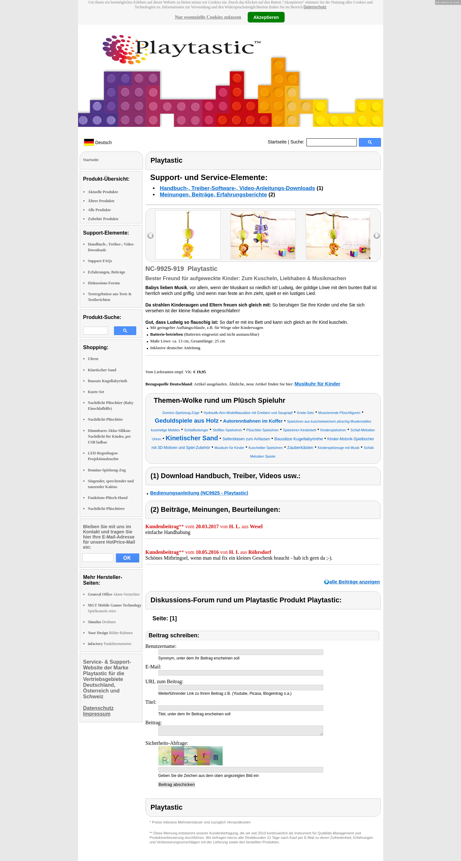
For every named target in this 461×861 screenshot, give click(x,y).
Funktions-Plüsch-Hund (108, 497)
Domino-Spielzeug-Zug (107, 470)
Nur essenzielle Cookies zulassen (208, 17)
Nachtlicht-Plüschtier (105, 419)
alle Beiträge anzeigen (354, 581)
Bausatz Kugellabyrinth (107, 381)
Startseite (277, 141)
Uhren (93, 359)
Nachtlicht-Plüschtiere (106, 508)
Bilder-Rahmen (110, 633)
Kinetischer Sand (102, 370)
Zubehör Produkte (103, 219)
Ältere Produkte (101, 201)
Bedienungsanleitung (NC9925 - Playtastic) (199, 492)
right (377, 236)
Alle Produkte (99, 210)
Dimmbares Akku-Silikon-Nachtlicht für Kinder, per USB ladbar (109, 436)
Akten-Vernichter (114, 594)
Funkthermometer (110, 643)
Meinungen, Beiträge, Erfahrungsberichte (213, 195)
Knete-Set (96, 392)
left (150, 236)
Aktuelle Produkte (103, 192)
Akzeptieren (266, 17)
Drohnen (102, 622)
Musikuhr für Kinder (318, 383)
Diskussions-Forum (104, 283)
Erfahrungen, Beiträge (106, 272)
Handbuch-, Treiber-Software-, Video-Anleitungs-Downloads (237, 188)
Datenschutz (315, 7)
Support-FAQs (100, 261)
